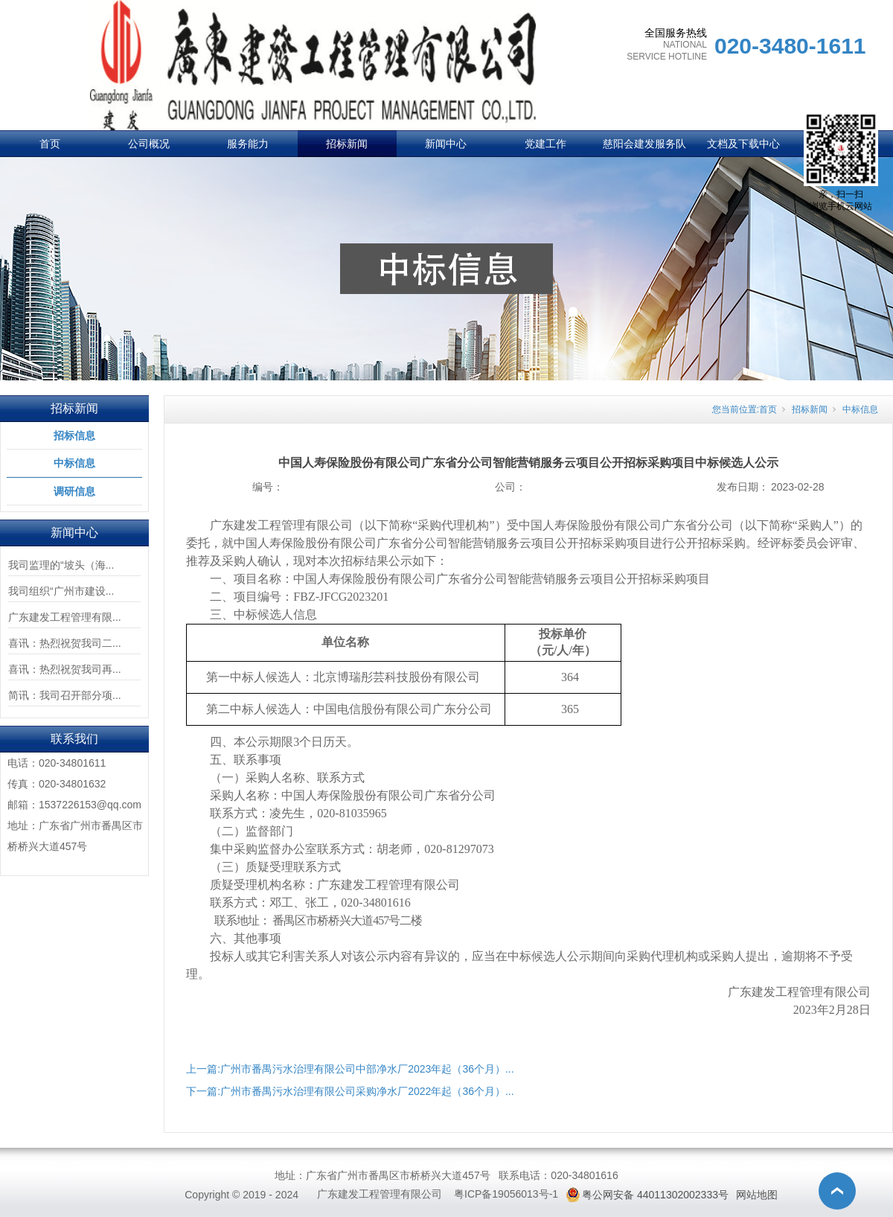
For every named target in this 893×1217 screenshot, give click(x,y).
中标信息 (74, 463)
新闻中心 (446, 144)
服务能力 (248, 144)
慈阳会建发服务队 (644, 144)
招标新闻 (347, 144)
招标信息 (74, 435)
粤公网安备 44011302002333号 (655, 1195)
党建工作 (545, 144)
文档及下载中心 (743, 144)
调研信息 (74, 491)
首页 (49, 144)
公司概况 (149, 144)
